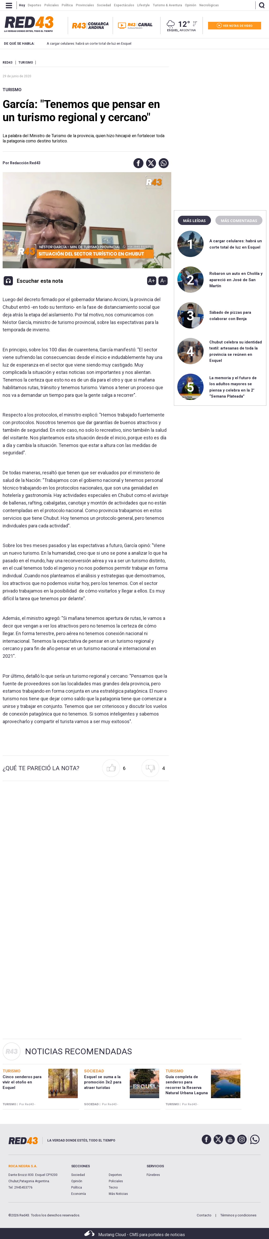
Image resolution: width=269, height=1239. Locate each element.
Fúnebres (153, 1175)
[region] (220, 93)
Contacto (204, 1215)
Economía (78, 1194)
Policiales (116, 1181)
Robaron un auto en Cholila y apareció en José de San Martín (235, 279)
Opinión (76, 1181)
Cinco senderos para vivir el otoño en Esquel (22, 1082)
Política (76, 1187)
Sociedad (78, 1175)
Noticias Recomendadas (78, 1051)
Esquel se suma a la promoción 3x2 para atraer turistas (102, 1082)
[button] (137, 163)
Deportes (115, 1175)
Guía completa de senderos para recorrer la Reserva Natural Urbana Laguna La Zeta (186, 1088)
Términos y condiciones (238, 1215)
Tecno (113, 1187)
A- (163, 280)
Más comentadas (239, 220)
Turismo (12, 89)
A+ (151, 280)
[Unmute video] (85, 220)
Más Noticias (118, 1194)
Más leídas (194, 220)
